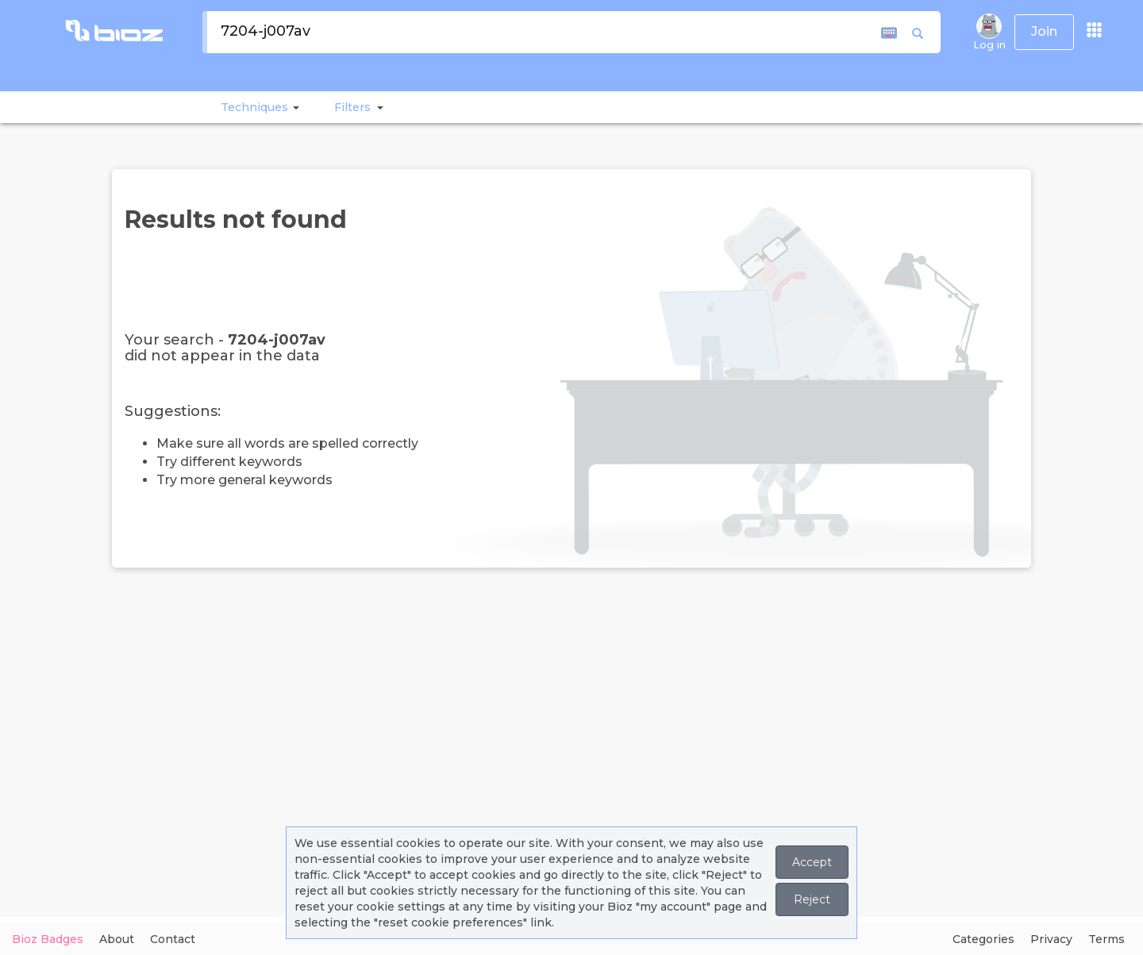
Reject (812, 899)
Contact (172, 939)
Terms (1106, 939)
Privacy (1051, 939)
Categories (983, 939)
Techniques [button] (254, 107)
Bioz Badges (47, 939)
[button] (293, 107)
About (116, 939)
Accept (812, 862)
